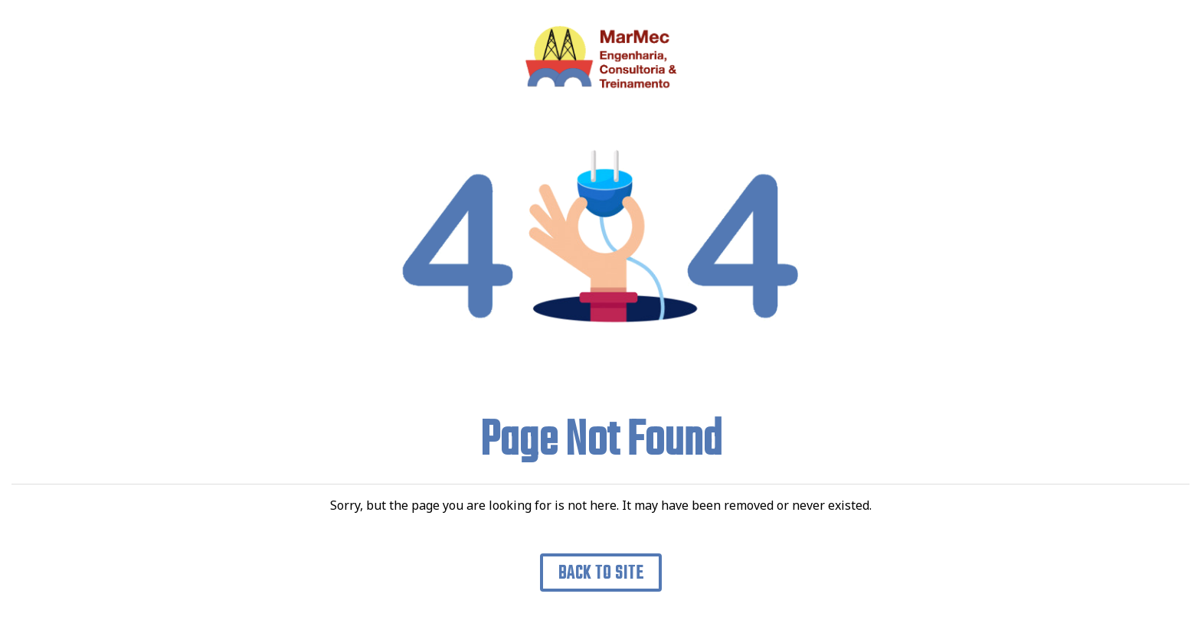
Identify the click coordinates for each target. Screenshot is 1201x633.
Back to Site (600, 574)
